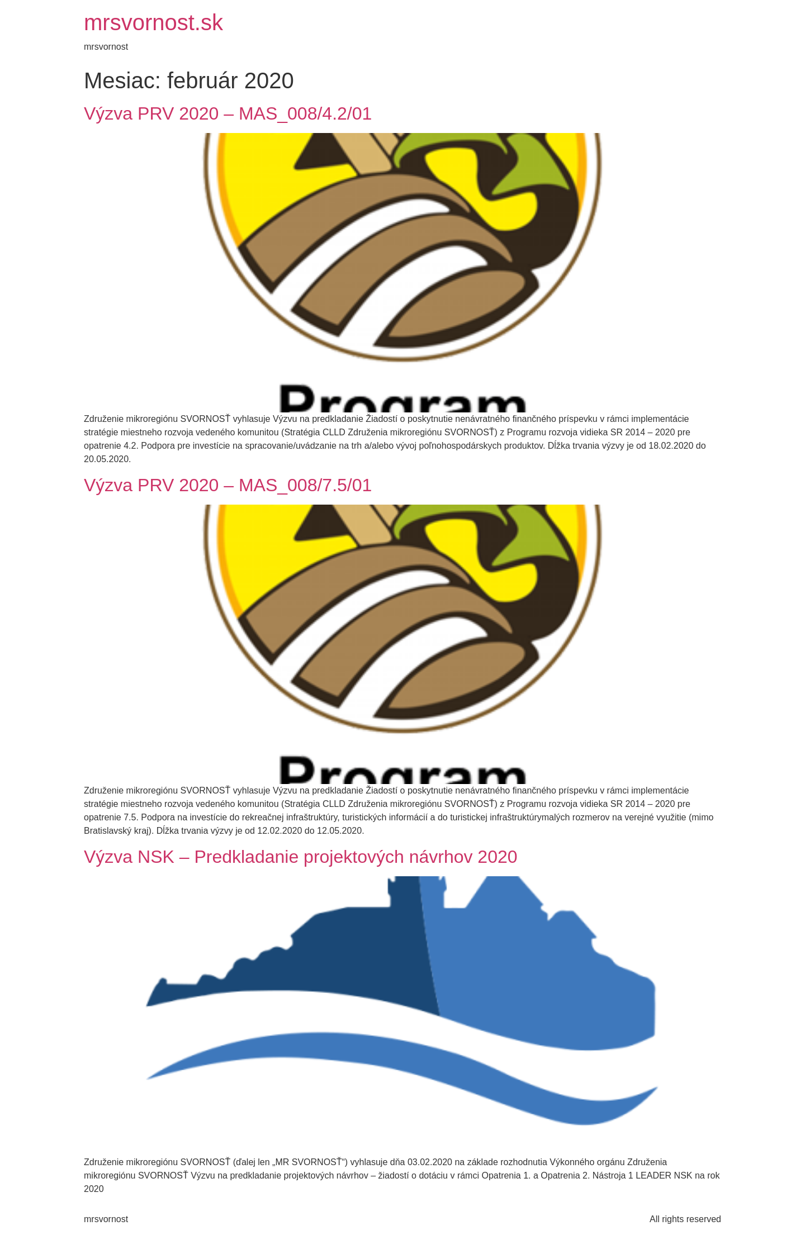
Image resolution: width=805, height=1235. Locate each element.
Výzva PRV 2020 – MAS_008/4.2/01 (228, 113)
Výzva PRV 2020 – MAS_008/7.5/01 (228, 485)
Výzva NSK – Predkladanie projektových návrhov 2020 (301, 857)
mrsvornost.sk (153, 22)
